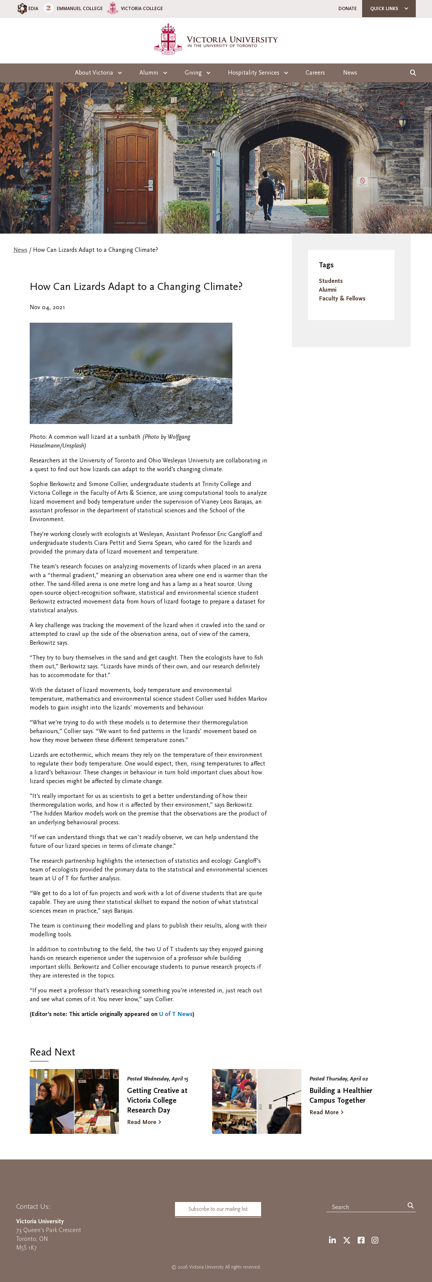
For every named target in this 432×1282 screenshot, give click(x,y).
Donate (347, 8)
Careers (315, 72)
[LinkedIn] (332, 1240)
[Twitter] (346, 1240)
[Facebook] (361, 1240)
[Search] (411, 1206)
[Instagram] (375, 1240)
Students (331, 281)
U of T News (175, 1014)
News (350, 72)
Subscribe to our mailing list (218, 1209)
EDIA (27, 9)
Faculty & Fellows (342, 298)
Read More (141, 1122)
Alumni (327, 289)
